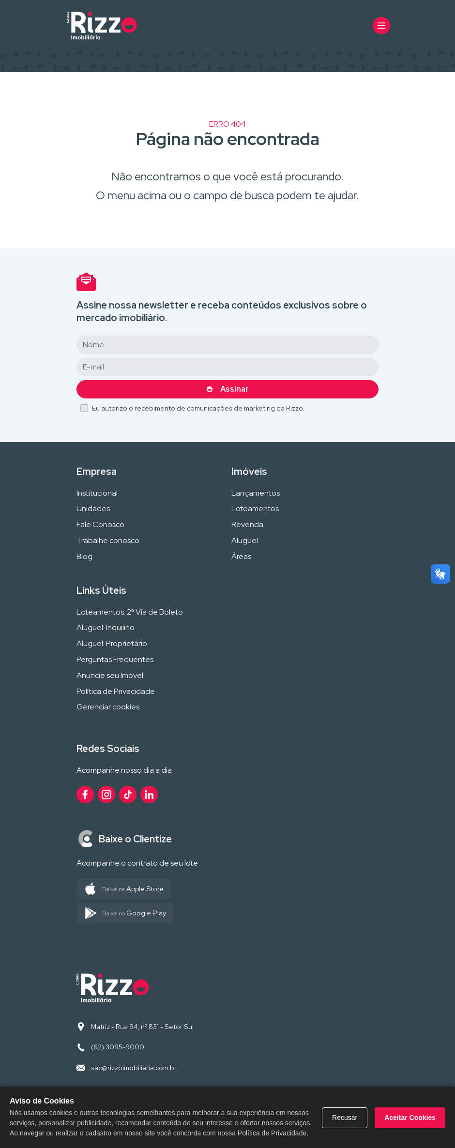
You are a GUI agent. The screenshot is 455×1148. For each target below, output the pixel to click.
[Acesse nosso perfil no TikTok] (127, 794)
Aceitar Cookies (410, 1117)
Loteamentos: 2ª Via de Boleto (129, 612)
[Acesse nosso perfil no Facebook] (85, 794)
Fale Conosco (100, 525)
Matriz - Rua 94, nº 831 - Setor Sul (142, 1026)
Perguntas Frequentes (114, 660)
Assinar (234, 389)
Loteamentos (255, 509)
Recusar (344, 1117)
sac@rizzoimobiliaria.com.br (134, 1067)
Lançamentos (255, 493)
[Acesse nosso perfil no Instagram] (106, 794)
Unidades (93, 509)
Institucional (97, 493)
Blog (84, 557)
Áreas (241, 557)
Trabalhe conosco (107, 541)
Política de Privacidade (115, 692)
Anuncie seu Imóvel (109, 676)
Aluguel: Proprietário (111, 644)
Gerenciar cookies (107, 707)
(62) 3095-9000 (117, 1047)
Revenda (247, 525)
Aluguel (244, 541)
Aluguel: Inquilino (105, 628)
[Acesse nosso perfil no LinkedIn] (149, 794)
